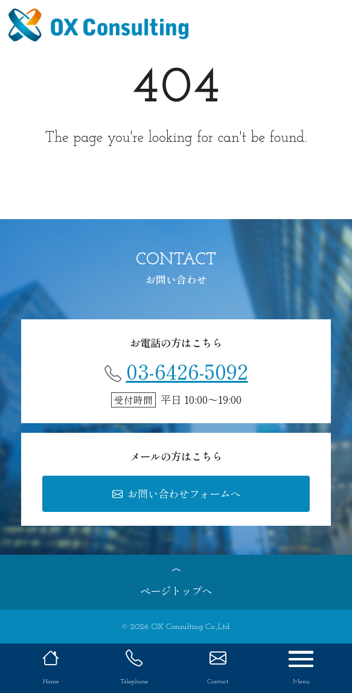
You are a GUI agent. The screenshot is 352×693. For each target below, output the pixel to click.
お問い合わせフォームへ (176, 493)
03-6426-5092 (176, 370)
